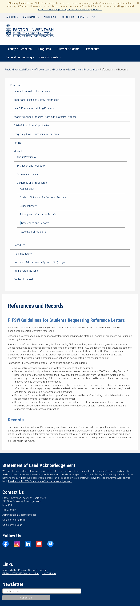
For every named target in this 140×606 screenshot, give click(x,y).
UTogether (68, 17)
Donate (83, 17)
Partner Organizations (26, 270)
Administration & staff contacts (19, 514)
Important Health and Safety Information (36, 99)
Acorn (43, 570)
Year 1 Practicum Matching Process (34, 108)
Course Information (28, 174)
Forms (17, 142)
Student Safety (28, 206)
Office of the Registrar (14, 519)
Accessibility (27, 188)
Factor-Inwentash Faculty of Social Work (30, 31)
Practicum (94, 49)
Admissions (51, 17)
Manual (18, 151)
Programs (45, 49)
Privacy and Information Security (38, 214)
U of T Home (49, 573)
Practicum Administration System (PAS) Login (39, 262)
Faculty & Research (20, 49)
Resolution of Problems (33, 231)
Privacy (22, 570)
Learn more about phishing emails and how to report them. (70, 9)
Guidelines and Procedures (32, 182)
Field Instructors (23, 253)
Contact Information (25, 279)
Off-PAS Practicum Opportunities (32, 125)
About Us (12, 17)
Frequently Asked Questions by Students (36, 134)
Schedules (19, 245)
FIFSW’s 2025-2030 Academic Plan (20, 573)
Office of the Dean (12, 524)
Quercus (32, 570)
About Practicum (26, 157)
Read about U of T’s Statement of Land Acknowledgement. (40, 481)
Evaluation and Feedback (31, 165)
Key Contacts (31, 17)
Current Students (69, 49)
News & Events (49, 57)
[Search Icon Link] (94, 17)
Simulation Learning (20, 57)
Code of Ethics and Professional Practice (43, 197)
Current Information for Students (32, 91)
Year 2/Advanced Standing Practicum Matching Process (45, 116)
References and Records (35, 223)
